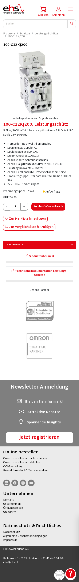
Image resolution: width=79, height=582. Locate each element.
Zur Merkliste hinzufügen (25, 219)
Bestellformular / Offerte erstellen (25, 470)
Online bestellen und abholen (21, 462)
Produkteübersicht (39, 256)
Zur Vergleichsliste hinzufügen (29, 227)
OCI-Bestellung (12, 466)
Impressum (10, 540)
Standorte (9, 512)
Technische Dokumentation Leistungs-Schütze (39, 273)
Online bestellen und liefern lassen (25, 458)
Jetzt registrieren (39, 437)
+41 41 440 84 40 (52, 558)
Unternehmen (12, 504)
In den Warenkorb (48, 206)
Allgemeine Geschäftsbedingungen (25, 536)
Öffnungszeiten (13, 508)
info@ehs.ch (11, 562)
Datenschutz (11, 532)
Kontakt (8, 500)
